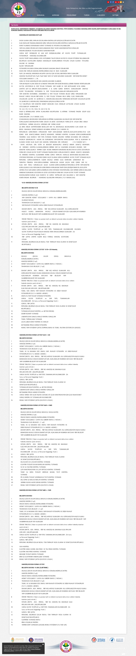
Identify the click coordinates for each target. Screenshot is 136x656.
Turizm (86, 15)
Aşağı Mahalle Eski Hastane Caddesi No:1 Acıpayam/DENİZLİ (106, 648)
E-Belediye (101, 15)
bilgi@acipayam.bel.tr (47, 648)
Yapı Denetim (14, 25)
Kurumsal (41, 15)
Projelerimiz (71, 15)
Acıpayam (55, 15)
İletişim (115, 15)
